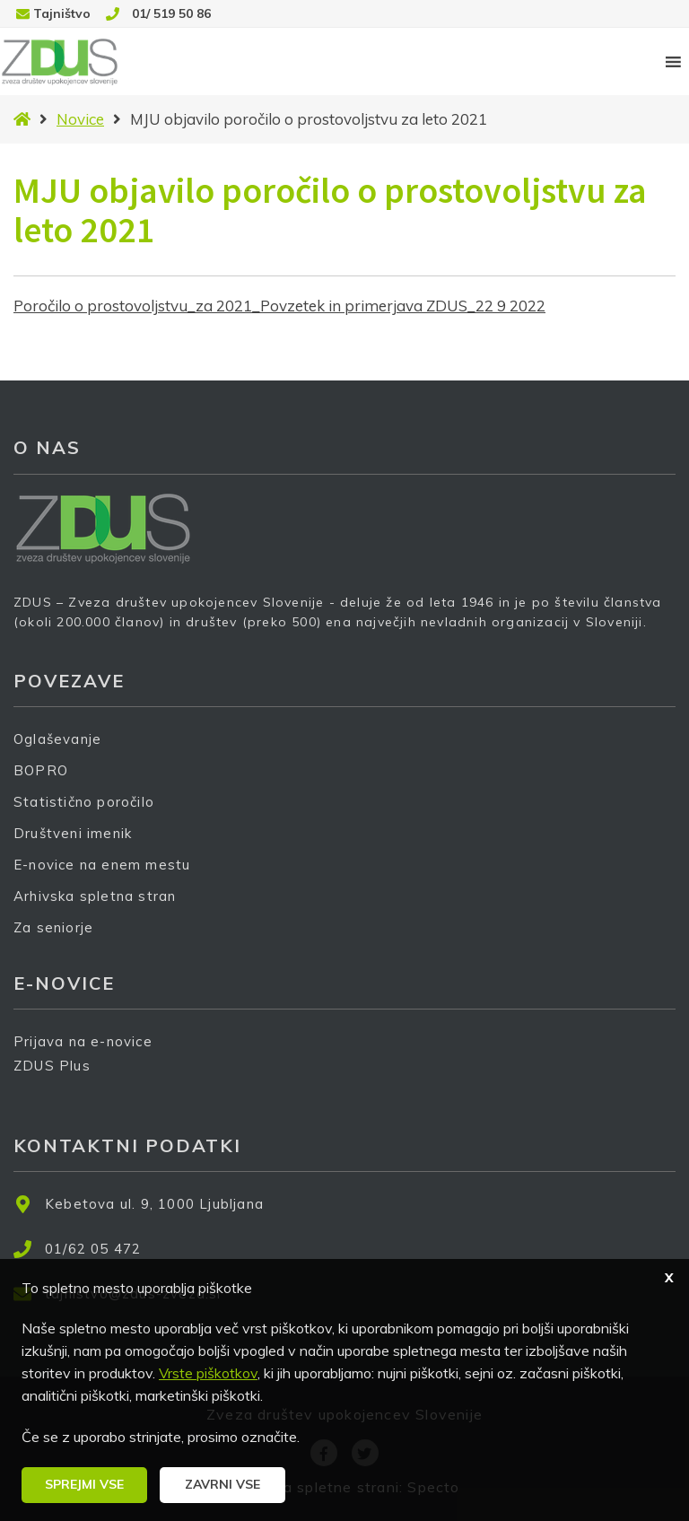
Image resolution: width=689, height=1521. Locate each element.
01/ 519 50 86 (171, 13)
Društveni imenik (72, 833)
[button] (84, 1485)
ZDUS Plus (58, 1077)
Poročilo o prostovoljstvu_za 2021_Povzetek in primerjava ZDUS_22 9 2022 (279, 305)
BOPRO (40, 770)
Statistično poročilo (83, 801)
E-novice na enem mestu (101, 864)
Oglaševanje (57, 738)
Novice (80, 118)
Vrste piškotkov (208, 1373)
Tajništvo (62, 13)
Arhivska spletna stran (94, 896)
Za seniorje (53, 927)
